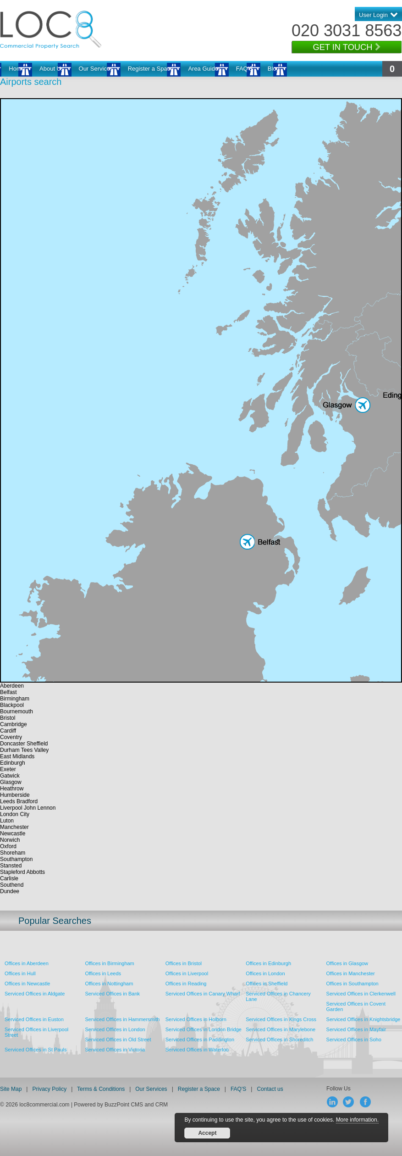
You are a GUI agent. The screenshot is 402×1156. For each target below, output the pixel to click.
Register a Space (151, 68)
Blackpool (12, 705)
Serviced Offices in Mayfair (356, 1029)
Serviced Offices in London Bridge (203, 1029)
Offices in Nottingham (109, 983)
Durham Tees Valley (24, 750)
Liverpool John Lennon (27, 808)
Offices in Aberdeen (27, 963)
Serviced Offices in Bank (112, 993)
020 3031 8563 (347, 30)
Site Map (11, 1089)
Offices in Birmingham (109, 963)
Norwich (10, 840)
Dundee (9, 891)
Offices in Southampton (352, 983)
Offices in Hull (20, 973)
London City (14, 814)
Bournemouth (16, 711)
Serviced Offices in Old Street (118, 1039)
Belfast (8, 692)
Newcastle (12, 833)
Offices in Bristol (183, 963)
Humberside (15, 795)
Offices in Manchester (350, 973)
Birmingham (14, 698)
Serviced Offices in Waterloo (197, 1049)
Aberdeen (12, 686)
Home (17, 68)
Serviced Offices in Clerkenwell (361, 993)
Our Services (96, 68)
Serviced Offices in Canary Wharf (202, 993)
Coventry (11, 737)
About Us (51, 68)
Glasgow (11, 782)
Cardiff (8, 731)
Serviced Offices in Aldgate (35, 993)
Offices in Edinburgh (268, 963)
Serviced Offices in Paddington (199, 1039)
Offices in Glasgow (347, 963)
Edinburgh (12, 763)
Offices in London (265, 973)
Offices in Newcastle (27, 983)
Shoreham (12, 853)
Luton (7, 820)
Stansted (11, 865)
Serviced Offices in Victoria (115, 1049)
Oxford (8, 846)
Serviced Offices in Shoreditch (279, 1039)
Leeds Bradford (19, 801)
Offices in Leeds (103, 973)
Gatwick (10, 776)
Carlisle (9, 878)
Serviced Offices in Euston (34, 1019)
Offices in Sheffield (266, 983)
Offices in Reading (186, 983)
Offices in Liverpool (186, 973)
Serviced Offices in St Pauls (36, 1049)
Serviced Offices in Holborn (195, 1019)
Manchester (14, 827)
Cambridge (13, 724)
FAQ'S (244, 68)
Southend (11, 885)
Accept (207, 1133)
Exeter (8, 769)
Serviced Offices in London (115, 1029)
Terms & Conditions (101, 1089)
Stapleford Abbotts (22, 872)
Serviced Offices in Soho (353, 1039)
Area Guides (204, 68)
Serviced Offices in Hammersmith (122, 1019)
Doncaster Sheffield (24, 743)
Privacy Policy (50, 1089)
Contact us (270, 1089)
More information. (357, 1120)
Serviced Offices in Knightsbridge (363, 1019)
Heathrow (11, 788)
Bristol (7, 718)
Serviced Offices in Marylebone (280, 1029)
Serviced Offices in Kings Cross (281, 1019)
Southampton (16, 859)
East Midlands (17, 756)
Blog (274, 68)
